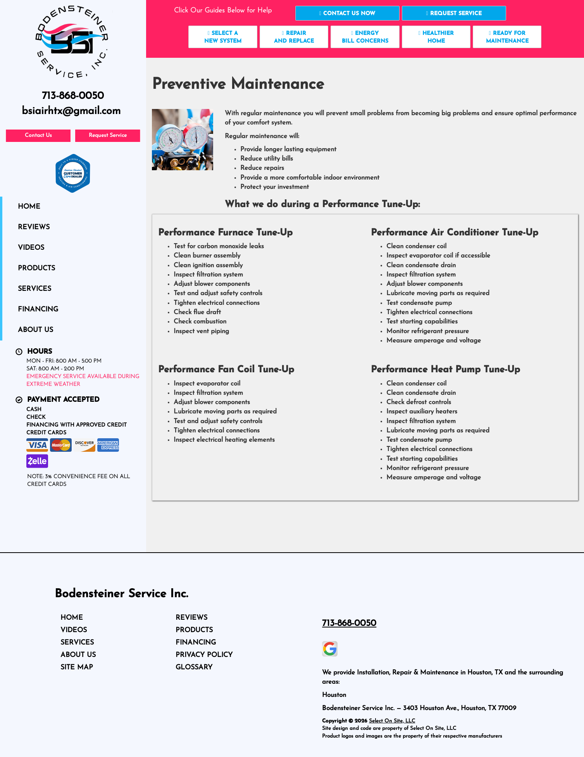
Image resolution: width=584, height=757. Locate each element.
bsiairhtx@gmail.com (71, 111)
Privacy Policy (204, 655)
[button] (347, 13)
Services (34, 289)
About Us (35, 330)
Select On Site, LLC (392, 721)
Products (36, 268)
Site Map (76, 667)
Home (29, 207)
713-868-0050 (349, 623)
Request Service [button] (108, 135)
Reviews (34, 227)
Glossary (194, 667)
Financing (38, 309)
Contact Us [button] (38, 135)
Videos (31, 248)
